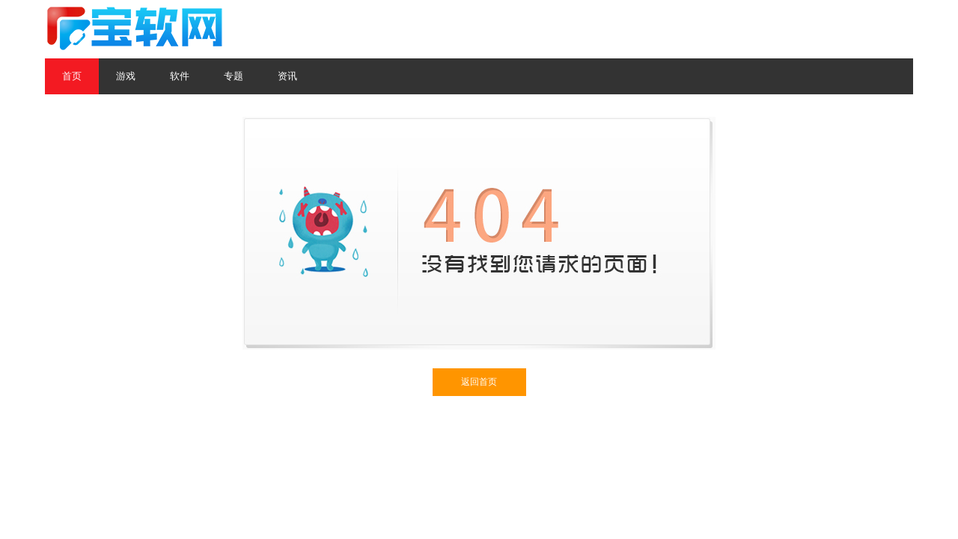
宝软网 (136, 29)
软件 (179, 76)
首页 (72, 76)
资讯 (287, 76)
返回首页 (479, 382)
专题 (233, 76)
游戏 (125, 76)
